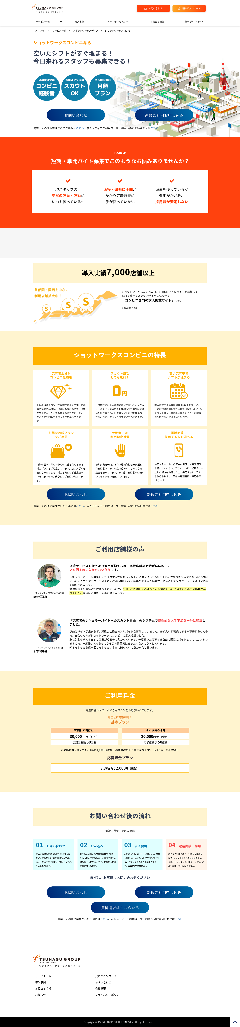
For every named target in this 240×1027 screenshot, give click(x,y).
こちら (80, 128)
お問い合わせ (155, 8)
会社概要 (100, 988)
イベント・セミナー (118, 21)
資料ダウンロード (191, 8)
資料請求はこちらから (120, 907)
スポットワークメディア (85, 30)
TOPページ (39, 30)
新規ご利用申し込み (164, 494)
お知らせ (40, 995)
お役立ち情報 (157, 21)
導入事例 (79, 21)
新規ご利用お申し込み (164, 115)
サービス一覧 (43, 21)
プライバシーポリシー (108, 995)
